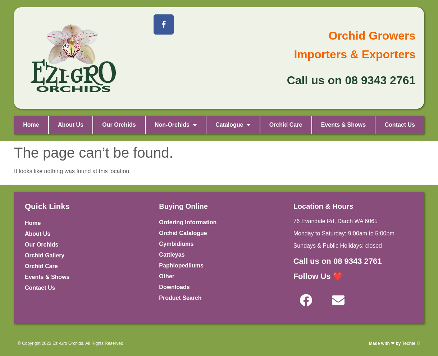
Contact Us (399, 125)
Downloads (174, 287)
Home (31, 125)
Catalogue (232, 124)
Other (166, 276)
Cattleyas (171, 255)
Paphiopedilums (181, 265)
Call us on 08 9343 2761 (337, 261)
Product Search (180, 298)
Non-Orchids (176, 124)
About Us (70, 125)
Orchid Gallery (44, 255)
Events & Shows (343, 125)
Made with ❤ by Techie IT (394, 343)
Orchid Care (285, 125)
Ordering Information (187, 222)
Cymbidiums (176, 244)
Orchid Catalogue (183, 233)
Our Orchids (119, 125)
